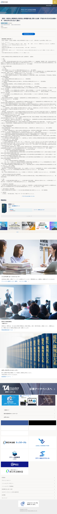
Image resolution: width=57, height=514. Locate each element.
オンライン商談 (23, 281)
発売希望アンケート (6, 376)
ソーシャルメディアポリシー (7, 483)
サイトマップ (4, 497)
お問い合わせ (6, 417)
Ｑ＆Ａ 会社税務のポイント (14, 205)
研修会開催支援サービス (7, 329)
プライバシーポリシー (6, 480)
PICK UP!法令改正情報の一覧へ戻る (28, 196)
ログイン (54, 5)
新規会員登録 (48, 5)
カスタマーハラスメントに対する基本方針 (10, 492)
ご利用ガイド (6, 410)
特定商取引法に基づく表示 (7, 489)
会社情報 (3, 495)
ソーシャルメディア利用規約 (7, 486)
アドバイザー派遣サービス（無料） (9, 281)
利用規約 (3, 477)
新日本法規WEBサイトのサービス (11, 413)
